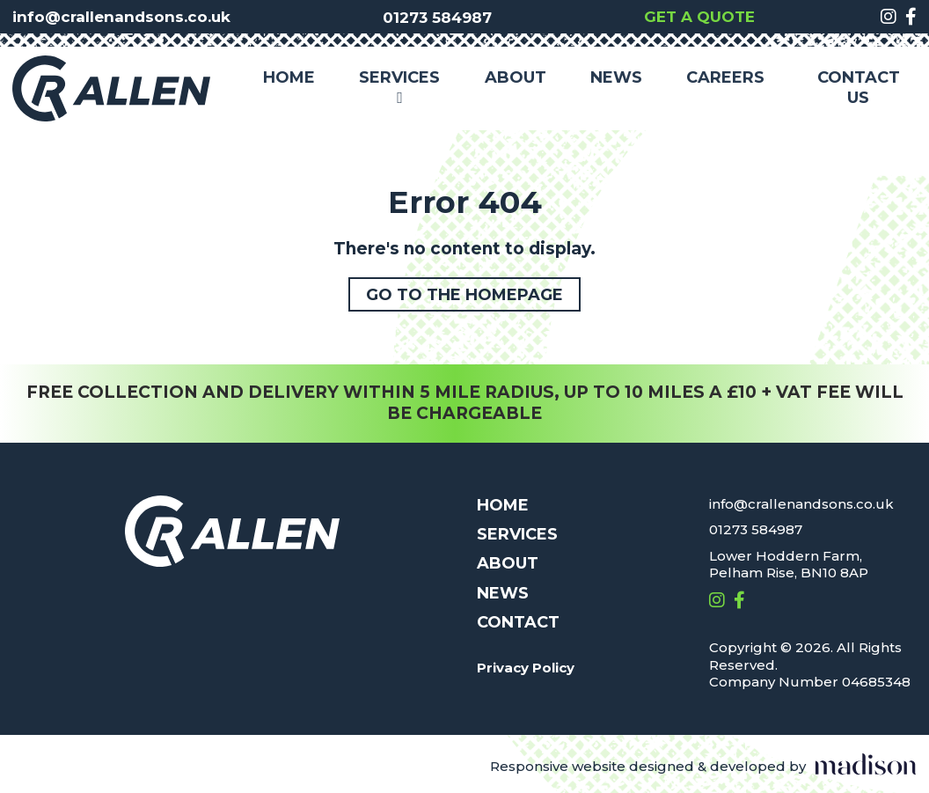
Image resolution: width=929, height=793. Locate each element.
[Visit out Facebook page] (911, 16)
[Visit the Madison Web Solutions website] (703, 767)
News (616, 77)
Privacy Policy (525, 667)
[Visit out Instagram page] (888, 16)
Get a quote (699, 17)
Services (399, 88)
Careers (725, 77)
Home (289, 77)
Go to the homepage (464, 295)
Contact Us (858, 87)
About (515, 77)
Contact (518, 622)
